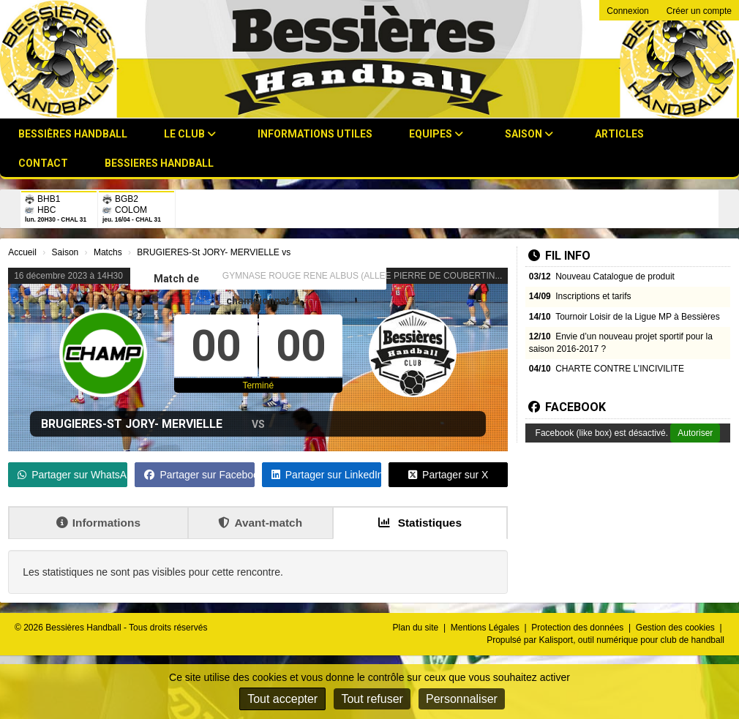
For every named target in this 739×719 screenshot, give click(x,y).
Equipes (436, 134)
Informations (98, 522)
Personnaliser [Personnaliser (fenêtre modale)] (462, 699)
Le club (190, 134)
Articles (619, 134)
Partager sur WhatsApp (72, 475)
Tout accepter (282, 699)
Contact (43, 163)
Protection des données (578, 627)
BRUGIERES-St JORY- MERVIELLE (131, 424)
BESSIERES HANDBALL (159, 163)
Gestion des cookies (676, 627)
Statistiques (420, 522)
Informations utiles (315, 134)
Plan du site (417, 627)
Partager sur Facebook (199, 475)
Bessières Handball (72, 134)
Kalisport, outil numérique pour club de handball (632, 640)
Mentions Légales (486, 627)
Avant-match (260, 522)
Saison (529, 134)
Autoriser (695, 433)
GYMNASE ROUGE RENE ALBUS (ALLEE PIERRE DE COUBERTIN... (362, 276)
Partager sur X (448, 475)
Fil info (559, 256)
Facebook (567, 407)
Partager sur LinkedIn (326, 475)
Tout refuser (371, 699)
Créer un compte (699, 11)
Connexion (627, 11)
